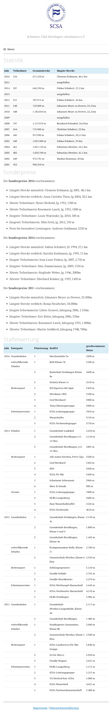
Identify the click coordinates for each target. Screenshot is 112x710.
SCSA (56, 26)
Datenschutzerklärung (64, 708)
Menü (10, 49)
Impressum (40, 708)
